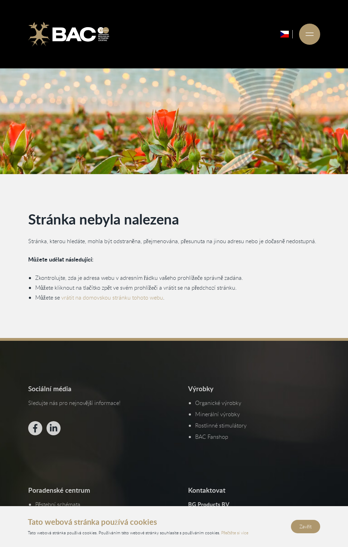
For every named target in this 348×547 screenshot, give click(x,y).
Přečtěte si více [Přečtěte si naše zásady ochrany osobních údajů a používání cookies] (234, 532)
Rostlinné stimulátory (221, 425)
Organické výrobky (218, 403)
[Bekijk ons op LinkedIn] (53, 428)
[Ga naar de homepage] (69, 34)
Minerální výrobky (217, 414)
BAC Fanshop (211, 437)
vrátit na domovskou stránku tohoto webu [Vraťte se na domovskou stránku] (112, 297)
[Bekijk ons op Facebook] (35, 428)
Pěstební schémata (57, 504)
